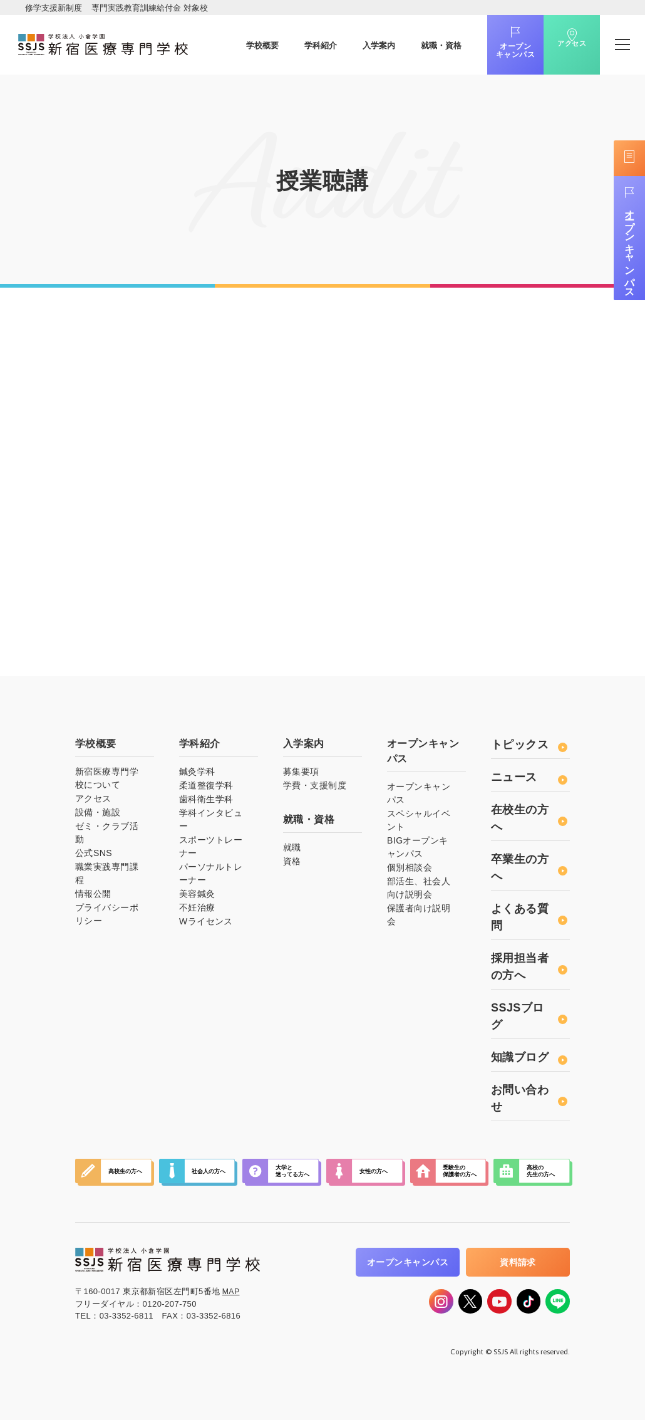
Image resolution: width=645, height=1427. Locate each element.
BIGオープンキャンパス (417, 849)
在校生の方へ (529, 820)
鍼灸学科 (197, 774)
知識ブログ (529, 1059)
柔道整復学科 (206, 788)
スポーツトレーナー (210, 848)
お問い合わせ (529, 1101)
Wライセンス (206, 924)
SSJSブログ (529, 1018)
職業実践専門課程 (106, 875)
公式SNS (93, 855)
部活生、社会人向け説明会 (418, 890)
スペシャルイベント (418, 822)
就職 (292, 850)
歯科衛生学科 (206, 802)
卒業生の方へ (529, 870)
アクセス (554, 52)
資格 (292, 864)
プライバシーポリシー (106, 916)
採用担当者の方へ (529, 969)
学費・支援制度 (314, 788)
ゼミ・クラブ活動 (106, 835)
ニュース (529, 779)
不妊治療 (197, 910)
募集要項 (301, 774)
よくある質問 (529, 919)
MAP (231, 1294)
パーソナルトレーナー (210, 875)
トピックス (529, 747)
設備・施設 (97, 815)
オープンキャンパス (497, 51)
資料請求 (518, 1265)
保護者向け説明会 (418, 917)
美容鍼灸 (197, 896)
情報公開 (93, 896)
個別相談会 (409, 870)
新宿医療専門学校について (106, 780)
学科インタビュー (210, 822)
